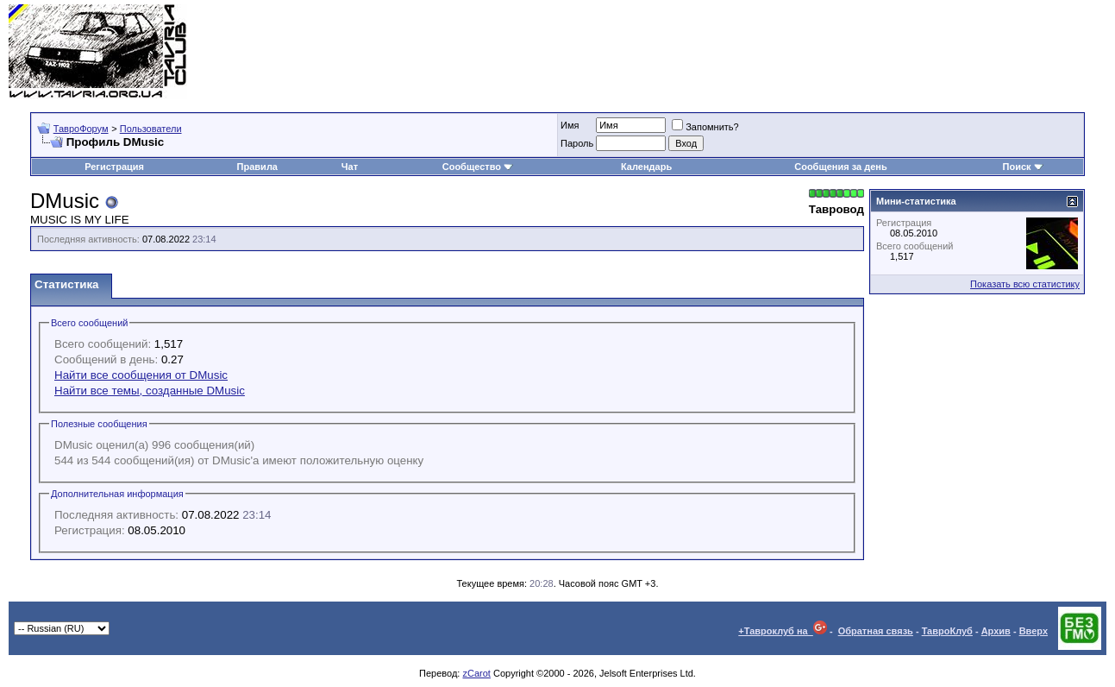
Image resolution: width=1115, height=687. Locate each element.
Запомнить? (705, 127)
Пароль (577, 143)
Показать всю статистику (1025, 284)
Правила (257, 166)
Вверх (1033, 631)
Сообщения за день (840, 166)
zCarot (476, 673)
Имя (570, 125)
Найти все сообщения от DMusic (141, 375)
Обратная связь (875, 631)
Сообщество (477, 166)
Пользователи (151, 128)
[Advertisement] (792, 52)
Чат (349, 166)
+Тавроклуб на (782, 631)
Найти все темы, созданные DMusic (149, 390)
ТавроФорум (81, 128)
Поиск (1023, 166)
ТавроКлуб (947, 631)
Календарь (646, 166)
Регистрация (114, 166)
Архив (996, 631)
